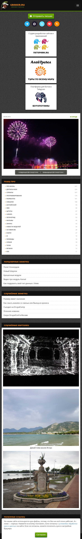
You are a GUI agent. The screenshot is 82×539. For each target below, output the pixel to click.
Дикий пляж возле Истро (41, 448)
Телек (8, 245)
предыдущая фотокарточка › (53, 172)
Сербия (9, 242)
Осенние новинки (11, 311)
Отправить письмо (41, 16)
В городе (73, 117)
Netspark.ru (41, 52)
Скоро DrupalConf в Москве (16, 315)
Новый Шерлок (10, 271)
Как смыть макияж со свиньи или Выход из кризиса (26, 303)
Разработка (10, 199)
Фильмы (9, 220)
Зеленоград (10, 217)
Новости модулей (13, 227)
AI (7, 236)
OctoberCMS (11, 230)
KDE (7, 251)
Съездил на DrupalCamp (14, 307)
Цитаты (9, 211)
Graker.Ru (17, 5)
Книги (8, 233)
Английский (11, 205)
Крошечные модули (12, 275)
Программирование (14, 196)
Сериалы (9, 192)
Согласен (41, 534)
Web (7, 208)
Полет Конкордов (11, 267)
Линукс (9, 224)
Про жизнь (10, 186)
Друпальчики (11, 189)
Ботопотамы (41, 106)
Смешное (10, 202)
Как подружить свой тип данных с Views (21, 283)
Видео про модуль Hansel (15, 279)
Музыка (9, 248)
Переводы (10, 239)
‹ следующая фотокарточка (28, 172)
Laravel (9, 214)
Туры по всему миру (41, 79)
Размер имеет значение (14, 299)
